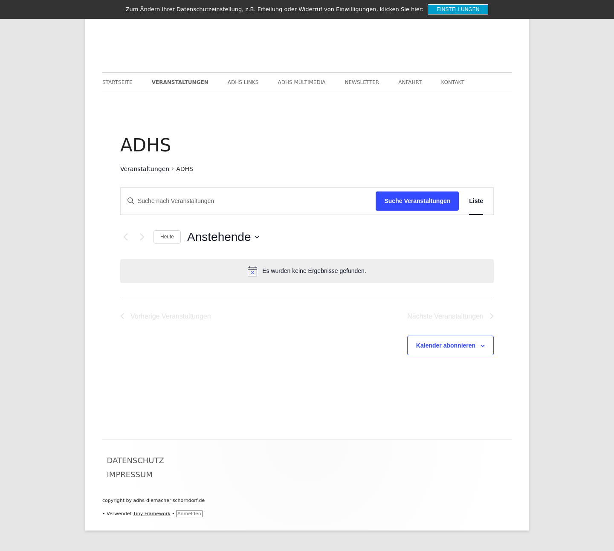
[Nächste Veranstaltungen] (142, 237)
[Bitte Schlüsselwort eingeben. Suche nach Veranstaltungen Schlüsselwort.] (248, 201)
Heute (167, 237)
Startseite (117, 82)
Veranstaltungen (180, 82)
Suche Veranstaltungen (417, 200)
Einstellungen (458, 9)
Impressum (130, 474)
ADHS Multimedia (302, 82)
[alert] (307, 271)
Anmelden (189, 513)
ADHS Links (243, 82)
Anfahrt (410, 82)
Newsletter (362, 82)
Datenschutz (135, 460)
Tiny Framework (151, 513)
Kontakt (452, 82)
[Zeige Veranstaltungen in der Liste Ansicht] (476, 201)
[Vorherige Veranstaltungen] (125, 237)
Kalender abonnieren (445, 345)
